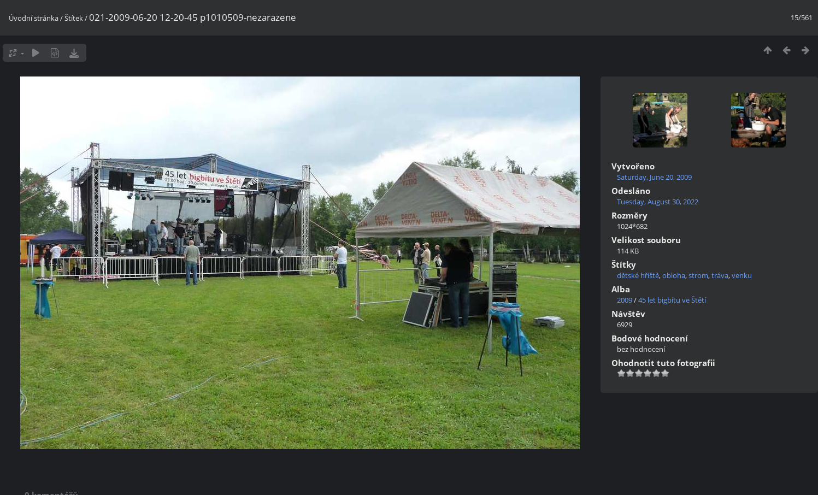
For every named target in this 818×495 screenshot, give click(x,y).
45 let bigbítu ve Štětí (672, 300)
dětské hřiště (638, 275)
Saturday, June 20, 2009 (654, 177)
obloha (673, 275)
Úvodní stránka (33, 18)
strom (698, 275)
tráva (719, 275)
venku (742, 275)
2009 (624, 300)
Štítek (73, 18)
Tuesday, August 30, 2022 (657, 202)
